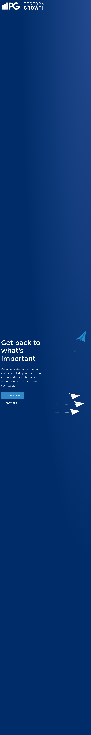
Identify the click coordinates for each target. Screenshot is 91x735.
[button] (84, 6)
